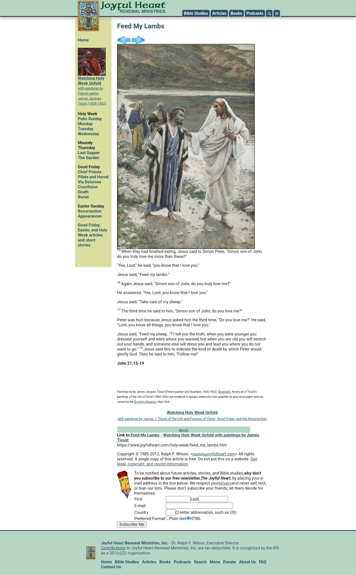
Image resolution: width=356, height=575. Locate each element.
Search (200, 561)
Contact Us (111, 566)
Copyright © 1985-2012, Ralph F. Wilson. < (154, 453)
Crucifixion (88, 186)
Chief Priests (90, 171)
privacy (225, 483)
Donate (229, 561)
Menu (215, 561)
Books (236, 13)
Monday (85, 123)
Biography (224, 391)
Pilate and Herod (93, 176)
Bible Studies (196, 13)
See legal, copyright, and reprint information (187, 461)
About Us (247, 561)
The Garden (88, 157)
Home (83, 40)
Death (83, 191)
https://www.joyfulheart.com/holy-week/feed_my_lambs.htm (172, 445)
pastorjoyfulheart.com (213, 453)
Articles (219, 13)
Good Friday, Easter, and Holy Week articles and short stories (92, 235)
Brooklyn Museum (145, 401)
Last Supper (89, 152)
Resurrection (90, 211)
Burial (83, 196)
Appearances (90, 216)
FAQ (262, 561)
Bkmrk (183, 430)
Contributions (113, 548)
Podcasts (254, 13)
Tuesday (85, 128)
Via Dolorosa (89, 181)
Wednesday (88, 133)
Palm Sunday (90, 118)
